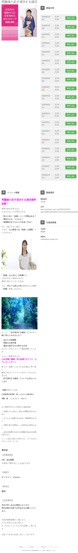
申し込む (71, 18)
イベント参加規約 (29, 547)
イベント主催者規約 (41, 547)
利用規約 (20, 547)
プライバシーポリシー (54, 547)
